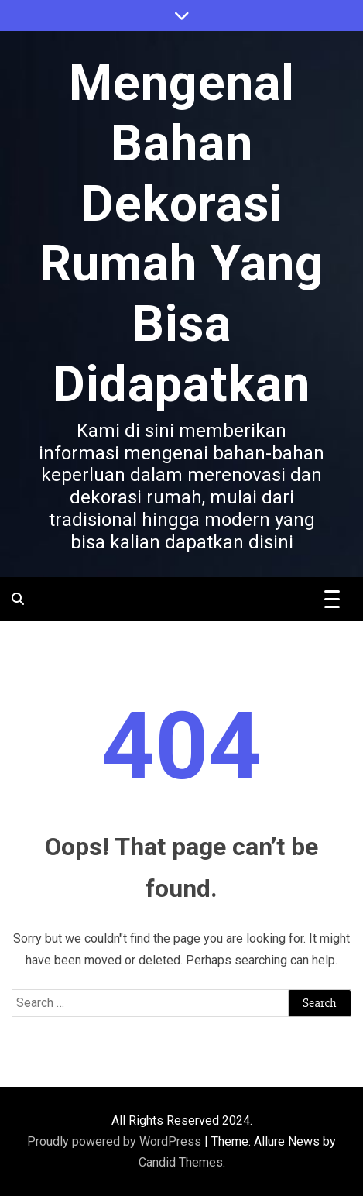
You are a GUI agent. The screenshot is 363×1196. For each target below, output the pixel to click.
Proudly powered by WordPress (115, 1141)
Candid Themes (181, 1162)
